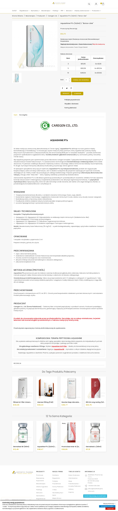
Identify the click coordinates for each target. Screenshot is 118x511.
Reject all (110, 508)
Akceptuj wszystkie (107, 506)
